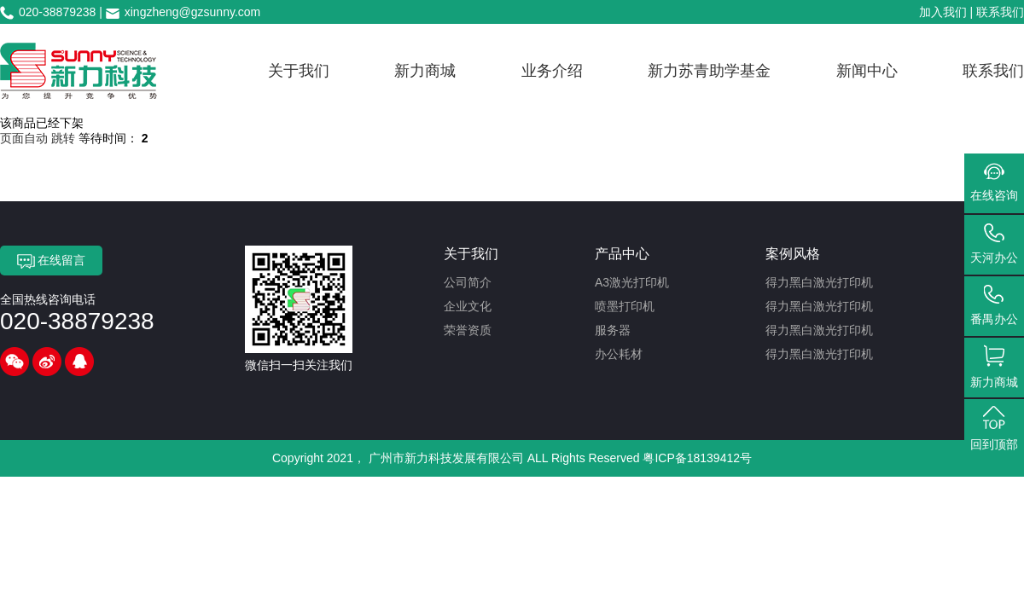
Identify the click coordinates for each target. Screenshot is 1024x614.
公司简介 (468, 282)
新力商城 (425, 70)
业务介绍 (552, 70)
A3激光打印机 (632, 282)
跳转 (63, 138)
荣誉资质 (468, 330)
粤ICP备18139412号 (697, 458)
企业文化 (468, 306)
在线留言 (51, 261)
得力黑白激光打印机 (819, 282)
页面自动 (25, 138)
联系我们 (1000, 12)
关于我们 (298, 70)
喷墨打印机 (625, 306)
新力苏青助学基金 (709, 70)
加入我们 (943, 12)
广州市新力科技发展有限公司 (446, 458)
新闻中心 (867, 70)
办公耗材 (619, 354)
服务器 (613, 330)
